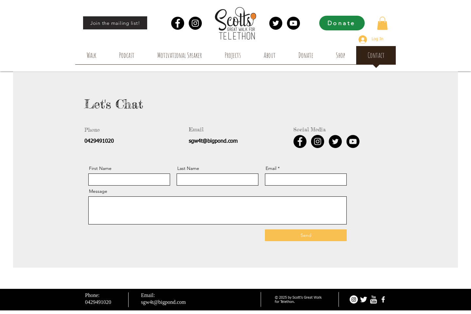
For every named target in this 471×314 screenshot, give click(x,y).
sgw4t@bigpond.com (213, 141)
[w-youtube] (373, 299)
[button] (382, 23)
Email (271, 168)
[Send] (306, 235)
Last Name (188, 168)
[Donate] (342, 23)
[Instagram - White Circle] (354, 299)
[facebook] (383, 299)
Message (98, 191)
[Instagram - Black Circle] (195, 23)
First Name (100, 168)
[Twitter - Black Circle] (275, 23)
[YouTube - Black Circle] (293, 23)
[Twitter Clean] (363, 299)
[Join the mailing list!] (115, 22)
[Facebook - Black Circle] (177, 23)
